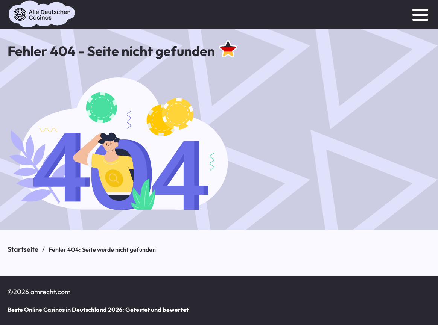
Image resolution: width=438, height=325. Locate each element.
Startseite (23, 249)
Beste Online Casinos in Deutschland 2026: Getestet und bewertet (98, 309)
